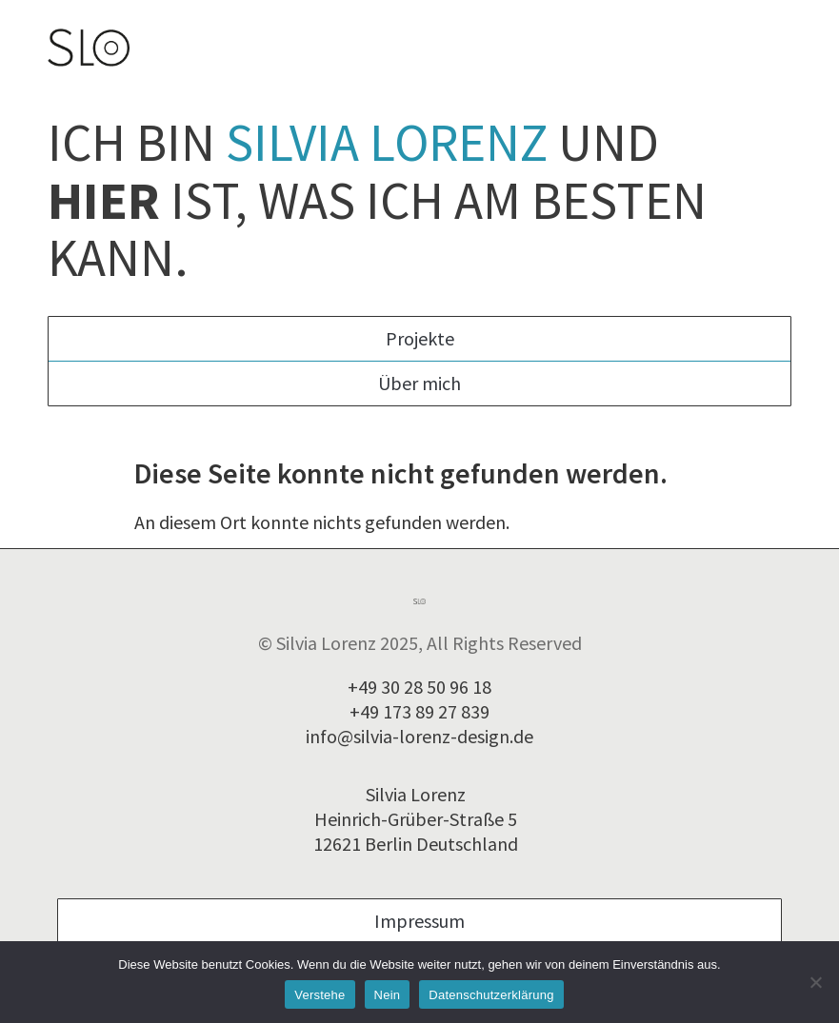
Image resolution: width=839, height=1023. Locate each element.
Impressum (419, 921)
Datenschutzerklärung (491, 995)
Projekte (420, 338)
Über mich (419, 383)
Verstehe (319, 995)
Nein (387, 995)
